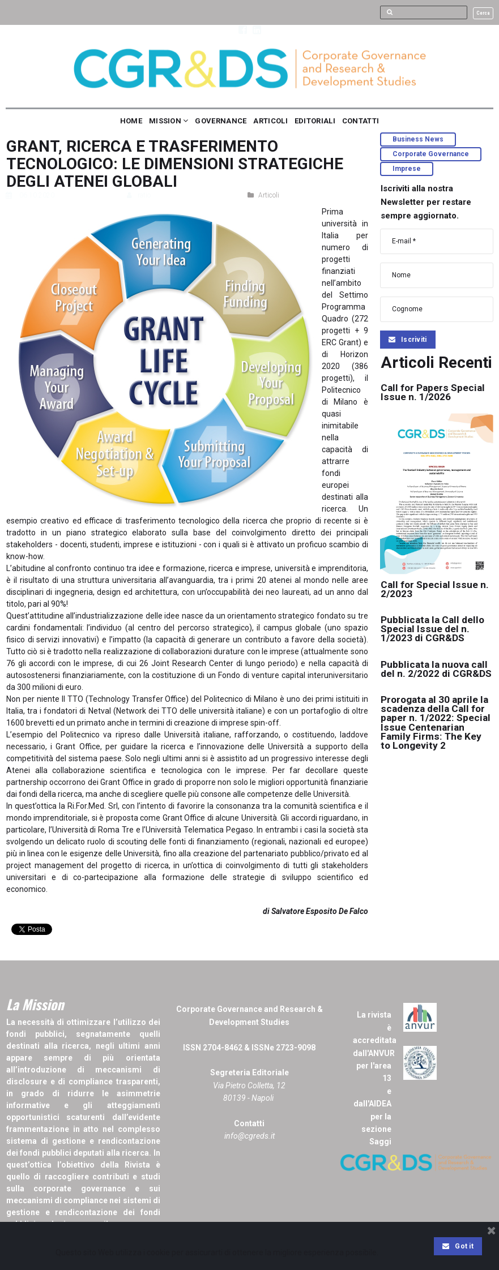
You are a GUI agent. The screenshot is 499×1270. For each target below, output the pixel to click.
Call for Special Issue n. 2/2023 (435, 588)
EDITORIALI (315, 121)
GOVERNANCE (220, 121)
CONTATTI (360, 121)
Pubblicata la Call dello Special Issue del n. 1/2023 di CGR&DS (434, 628)
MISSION (168, 120)
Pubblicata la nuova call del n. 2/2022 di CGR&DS (436, 673)
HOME (131, 121)
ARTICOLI (270, 121)
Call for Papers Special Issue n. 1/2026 (434, 391)
